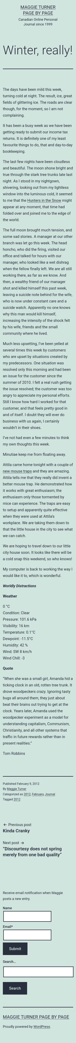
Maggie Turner (16, 789)
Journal (50, 794)
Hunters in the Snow (44, 200)
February (38, 794)
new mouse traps (17, 471)
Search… (9, 962)
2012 (27, 794)
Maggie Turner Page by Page (36, 1017)
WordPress (42, 1027)
